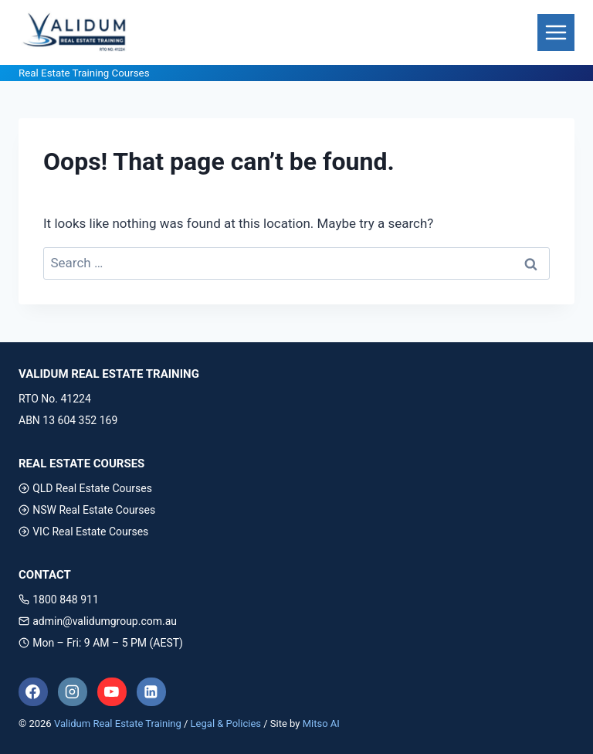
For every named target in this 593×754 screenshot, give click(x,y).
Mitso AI (321, 723)
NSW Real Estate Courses (87, 510)
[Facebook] (33, 692)
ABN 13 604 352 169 (68, 420)
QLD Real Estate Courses (85, 488)
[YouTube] (112, 692)
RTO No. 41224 (55, 398)
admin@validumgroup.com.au (98, 621)
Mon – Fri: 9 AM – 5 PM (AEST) (101, 643)
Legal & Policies (226, 723)
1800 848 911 (59, 599)
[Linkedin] (151, 692)
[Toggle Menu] (555, 32)
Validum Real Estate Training (117, 723)
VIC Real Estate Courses (83, 531)
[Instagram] (72, 692)
